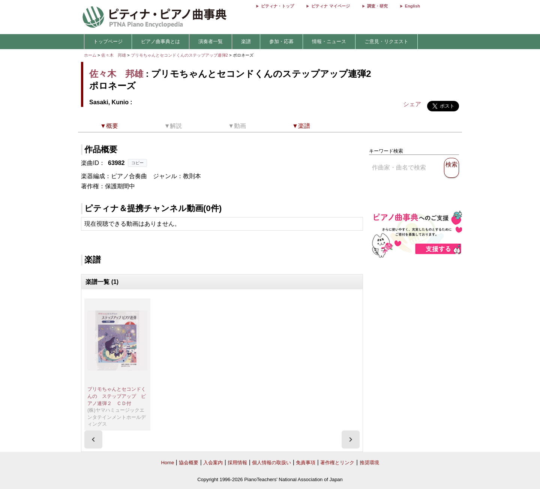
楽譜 (246, 41)
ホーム (90, 55)
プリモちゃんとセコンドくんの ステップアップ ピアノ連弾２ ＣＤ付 (116, 396)
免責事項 (305, 462)
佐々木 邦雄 (113, 55)
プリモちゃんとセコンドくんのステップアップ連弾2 (180, 55)
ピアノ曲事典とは (160, 41)
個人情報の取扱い (271, 462)
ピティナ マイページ (330, 6)
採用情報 (237, 462)
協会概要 (188, 462)
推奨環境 (369, 462)
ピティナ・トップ (277, 6)
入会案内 (213, 462)
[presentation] (93, 439)
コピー (137, 162)
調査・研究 (377, 6)
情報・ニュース (329, 41)
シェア (412, 104)
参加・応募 (281, 41)
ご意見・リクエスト (386, 41)
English (412, 6)
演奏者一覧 (210, 41)
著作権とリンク (337, 462)
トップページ (108, 41)
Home (167, 462)
